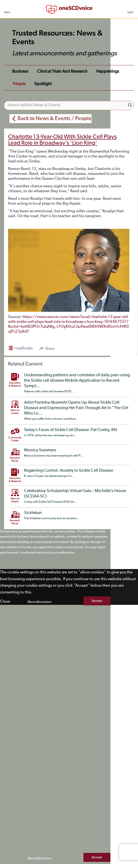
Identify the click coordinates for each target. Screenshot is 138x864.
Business (20, 71)
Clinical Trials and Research (62, 71)
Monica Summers (40, 450)
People (19, 84)
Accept (97, 601)
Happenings (107, 71)
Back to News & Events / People (55, 118)
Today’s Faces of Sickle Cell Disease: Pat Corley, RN (70, 430)
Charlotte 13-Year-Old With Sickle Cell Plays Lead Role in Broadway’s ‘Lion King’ (62, 140)
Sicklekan (33, 513)
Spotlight (43, 84)
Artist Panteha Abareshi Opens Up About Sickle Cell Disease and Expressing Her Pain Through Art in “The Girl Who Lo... (76, 408)
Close (5, 601)
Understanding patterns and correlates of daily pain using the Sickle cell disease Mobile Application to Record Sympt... (77, 380)
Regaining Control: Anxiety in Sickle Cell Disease (68, 470)
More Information (39, 602)
